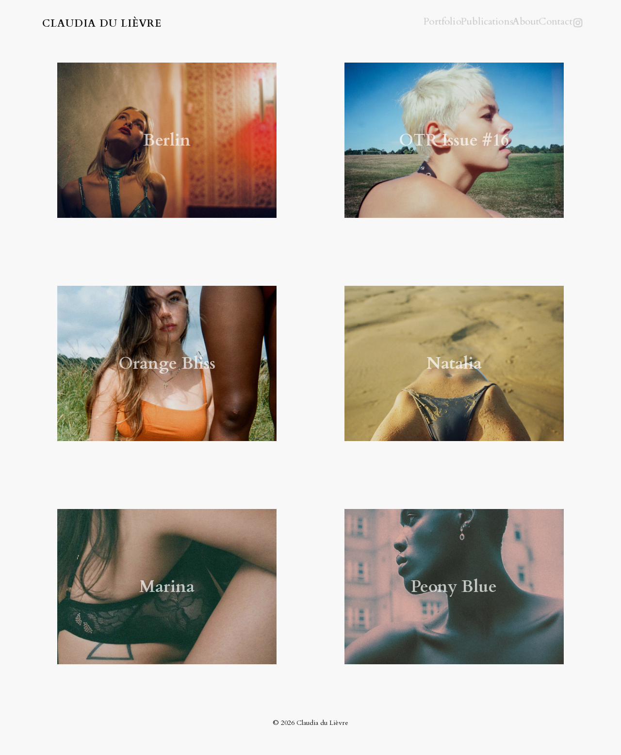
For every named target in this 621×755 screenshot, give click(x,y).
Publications (468, 23)
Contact (542, 23)
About (508, 23)
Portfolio (424, 23)
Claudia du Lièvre (102, 24)
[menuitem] (424, 24)
